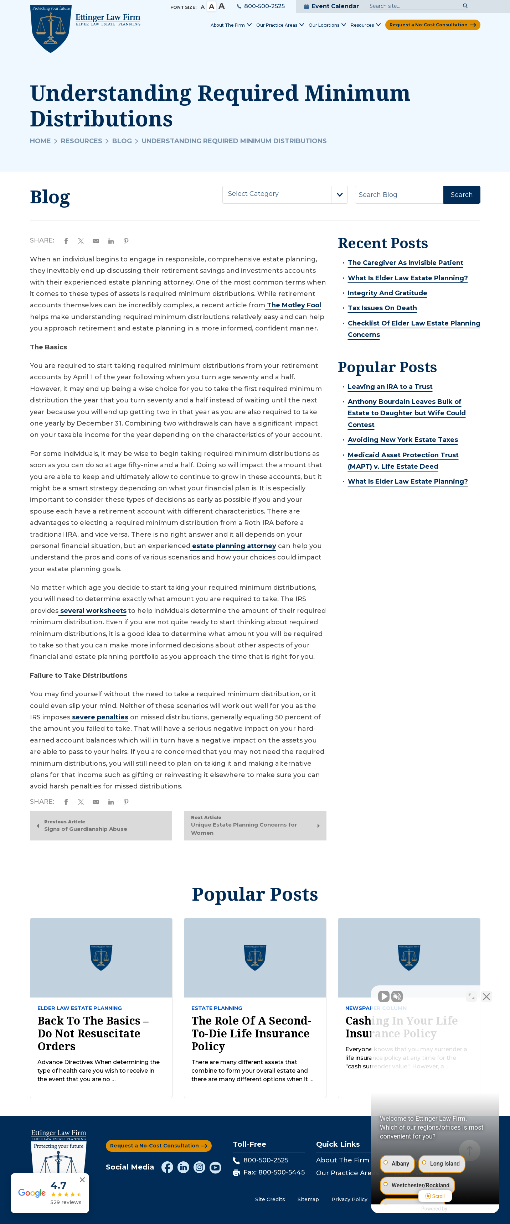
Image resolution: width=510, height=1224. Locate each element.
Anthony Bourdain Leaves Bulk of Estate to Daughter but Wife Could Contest (407, 413)
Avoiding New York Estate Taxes (403, 440)
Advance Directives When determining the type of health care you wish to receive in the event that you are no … (98, 1071)
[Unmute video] (384, 996)
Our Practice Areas (347, 1173)
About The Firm (342, 1160)
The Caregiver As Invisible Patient (405, 263)
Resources (81, 141)
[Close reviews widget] (82, 1180)
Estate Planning (216, 1008)
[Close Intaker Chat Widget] (486, 996)
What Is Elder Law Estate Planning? (408, 278)
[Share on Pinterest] (126, 240)
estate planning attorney (233, 546)
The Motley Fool (293, 305)
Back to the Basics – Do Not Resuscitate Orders (93, 1033)
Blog (122, 141)
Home (40, 141)
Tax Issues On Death (382, 308)
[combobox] (285, 195)
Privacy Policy (349, 1199)
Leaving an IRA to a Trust (390, 387)
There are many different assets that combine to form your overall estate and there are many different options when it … (252, 1071)
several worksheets (92, 611)
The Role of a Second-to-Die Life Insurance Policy (251, 1033)
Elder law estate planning (79, 1008)
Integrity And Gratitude (387, 293)
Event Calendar (331, 6)
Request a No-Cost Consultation (429, 24)
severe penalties (99, 717)
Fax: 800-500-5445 (269, 1172)
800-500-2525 (261, 6)
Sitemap (308, 1199)
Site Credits (270, 1199)
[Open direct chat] (471, 996)
